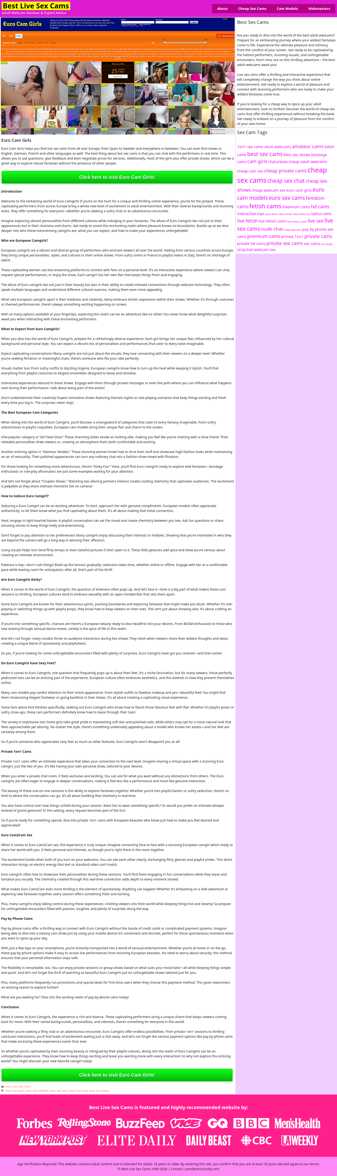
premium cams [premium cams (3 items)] (263, 236)
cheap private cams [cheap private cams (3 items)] (285, 171)
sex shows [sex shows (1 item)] (327, 244)
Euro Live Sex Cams (18, 1086)
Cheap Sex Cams (252, 8)
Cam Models (287, 8)
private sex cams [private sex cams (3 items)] (284, 243)
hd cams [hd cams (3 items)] (320, 206)
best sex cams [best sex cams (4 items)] (265, 154)
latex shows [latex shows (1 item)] (285, 214)
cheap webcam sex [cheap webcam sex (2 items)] (269, 190)
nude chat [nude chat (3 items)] (272, 229)
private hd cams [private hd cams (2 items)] (251, 243)
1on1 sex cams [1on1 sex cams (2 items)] (250, 146)
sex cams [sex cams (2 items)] (312, 243)
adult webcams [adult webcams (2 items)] (277, 146)
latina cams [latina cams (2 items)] (321, 213)
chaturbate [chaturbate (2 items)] (278, 161)
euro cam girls (15, 1090)
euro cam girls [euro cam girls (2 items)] (299, 190)
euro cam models (37, 1090)
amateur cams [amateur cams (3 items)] (308, 146)
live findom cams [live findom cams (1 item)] (297, 221)
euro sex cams (59, 1090)
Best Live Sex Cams (36, 6)
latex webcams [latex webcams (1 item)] (302, 214)
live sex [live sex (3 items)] (316, 221)
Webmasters (319, 8)
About (222, 8)
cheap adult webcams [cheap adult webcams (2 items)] (308, 161)
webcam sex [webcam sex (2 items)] (265, 249)
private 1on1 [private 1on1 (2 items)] (292, 236)
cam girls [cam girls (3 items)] (257, 161)
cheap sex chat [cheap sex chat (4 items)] (286, 180)
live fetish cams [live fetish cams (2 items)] (272, 221)
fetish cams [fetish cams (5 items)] (265, 206)
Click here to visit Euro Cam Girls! (117, 177)
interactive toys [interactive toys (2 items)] (250, 213)
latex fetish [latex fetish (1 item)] (271, 214)
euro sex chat (79, 1090)
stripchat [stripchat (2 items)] (245, 249)
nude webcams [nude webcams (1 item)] (293, 229)
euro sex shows (99, 1090)
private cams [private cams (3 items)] (318, 236)
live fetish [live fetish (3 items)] (247, 221)
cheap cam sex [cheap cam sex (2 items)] (250, 171)
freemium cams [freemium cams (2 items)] (296, 206)
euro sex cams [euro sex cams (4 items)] (287, 197)
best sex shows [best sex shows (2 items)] (296, 154)
